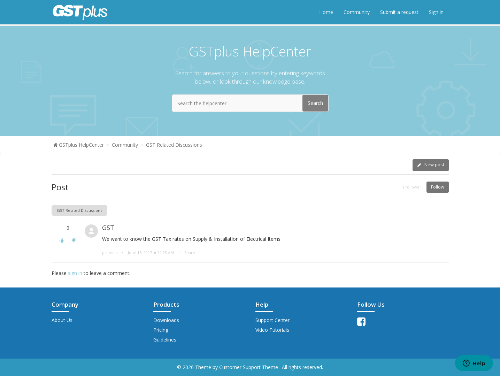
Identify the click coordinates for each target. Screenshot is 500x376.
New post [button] (434, 165)
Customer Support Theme (249, 367)
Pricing (160, 330)
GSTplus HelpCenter (81, 144)
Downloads (166, 320)
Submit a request (399, 12)
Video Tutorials (272, 330)
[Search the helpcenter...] (250, 103)
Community (357, 12)
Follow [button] (437, 187)
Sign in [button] (436, 12)
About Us (62, 320)
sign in (75, 273)
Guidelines (164, 339)
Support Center (272, 320)
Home (326, 12)
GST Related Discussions (174, 144)
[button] (61, 240)
